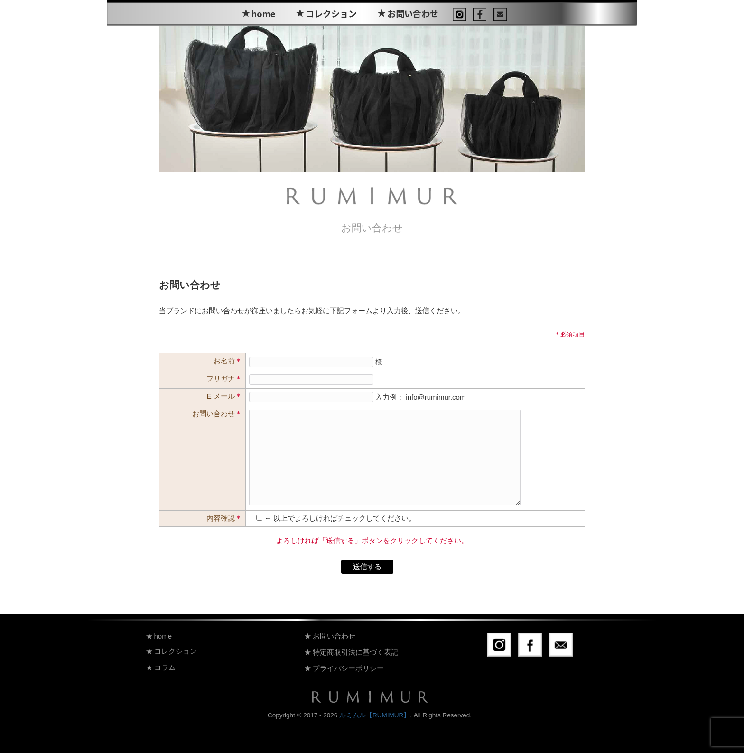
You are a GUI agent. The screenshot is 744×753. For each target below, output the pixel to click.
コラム (165, 667)
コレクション (331, 13)
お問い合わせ (412, 13)
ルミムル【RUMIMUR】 (374, 715)
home (263, 13)
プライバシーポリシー (348, 668)
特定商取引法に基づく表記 (355, 652)
